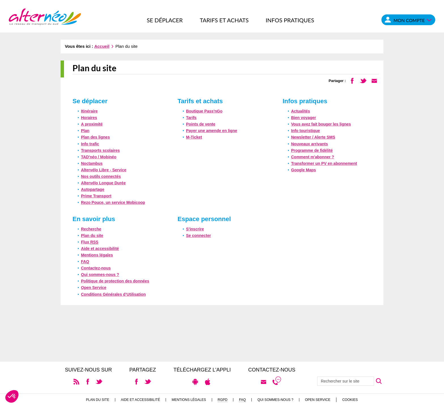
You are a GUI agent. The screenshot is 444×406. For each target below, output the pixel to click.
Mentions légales (97, 255)
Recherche (91, 229)
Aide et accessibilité (100, 248)
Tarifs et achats (224, 20)
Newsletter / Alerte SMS (313, 137)
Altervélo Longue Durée (103, 183)
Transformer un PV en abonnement (324, 163)
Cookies (350, 400)
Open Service (93, 287)
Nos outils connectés (101, 176)
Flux (89, 242)
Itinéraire (89, 111)
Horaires (89, 117)
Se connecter (198, 235)
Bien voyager (303, 117)
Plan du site (92, 235)
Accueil (101, 46)
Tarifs (191, 117)
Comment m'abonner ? (312, 157)
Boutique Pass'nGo (204, 111)
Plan (85, 130)
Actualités (300, 111)
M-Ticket (194, 137)
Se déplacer (165, 20)
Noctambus (92, 163)
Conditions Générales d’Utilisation (113, 294)
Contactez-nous (96, 268)
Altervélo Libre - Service (103, 170)
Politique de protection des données (115, 281)
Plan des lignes (95, 137)
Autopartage (92, 189)
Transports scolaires (100, 150)
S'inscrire (195, 229)
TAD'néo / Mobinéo (98, 157)
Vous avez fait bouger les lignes (321, 124)
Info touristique (305, 130)
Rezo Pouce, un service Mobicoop (113, 202)
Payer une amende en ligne (211, 130)
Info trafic (90, 144)
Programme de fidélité (312, 150)
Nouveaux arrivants (309, 144)
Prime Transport (96, 196)
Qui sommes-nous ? (100, 274)
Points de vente (200, 124)
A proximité (92, 124)
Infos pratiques (290, 20)
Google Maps (303, 170)
